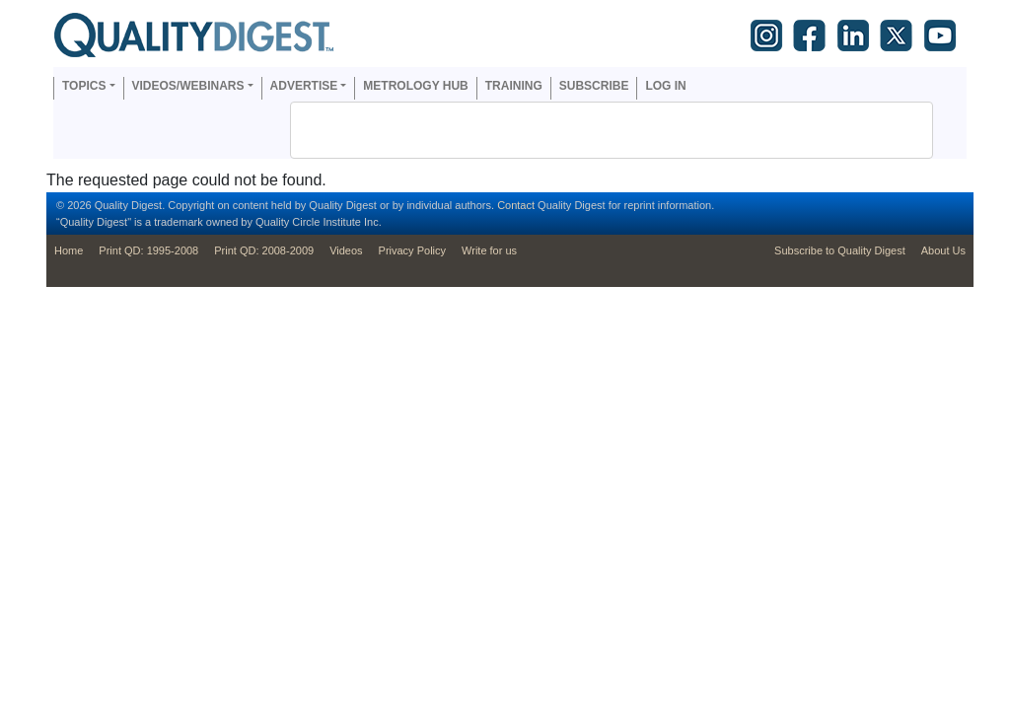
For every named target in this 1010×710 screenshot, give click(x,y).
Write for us (489, 250)
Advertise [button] (304, 86)
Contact (516, 205)
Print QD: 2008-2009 (264, 250)
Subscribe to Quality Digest (839, 250)
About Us (943, 250)
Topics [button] (84, 86)
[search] (586, 130)
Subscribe (594, 86)
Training (513, 86)
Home (68, 250)
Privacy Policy (412, 250)
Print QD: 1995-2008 (148, 250)
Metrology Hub (415, 86)
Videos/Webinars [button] (188, 86)
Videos (345, 250)
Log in (665, 86)
